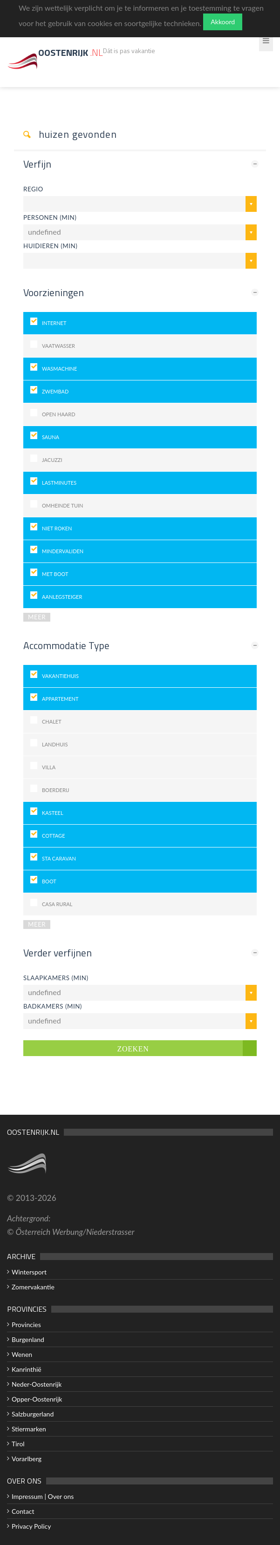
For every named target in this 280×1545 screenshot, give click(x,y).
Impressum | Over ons (43, 1496)
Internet (54, 323)
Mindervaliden (62, 551)
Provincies (26, 1324)
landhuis (55, 744)
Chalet (51, 721)
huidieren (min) (50, 246)
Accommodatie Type (66, 645)
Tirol (18, 1444)
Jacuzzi (52, 460)
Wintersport (29, 1272)
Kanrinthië (26, 1369)
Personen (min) (49, 217)
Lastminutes (59, 483)
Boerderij (55, 790)
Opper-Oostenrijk (37, 1399)
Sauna (50, 437)
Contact (23, 1511)
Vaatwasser (58, 346)
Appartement (60, 699)
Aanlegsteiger (62, 597)
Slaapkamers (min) (56, 978)
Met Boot (55, 574)
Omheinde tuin (62, 505)
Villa (48, 767)
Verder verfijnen (57, 952)
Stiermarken (29, 1429)
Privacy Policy (31, 1526)
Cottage (53, 836)
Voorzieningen (53, 292)
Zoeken (133, 1048)
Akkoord (223, 22)
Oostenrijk (70, 52)
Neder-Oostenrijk (36, 1384)
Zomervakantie (33, 1287)
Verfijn (37, 163)
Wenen (22, 1354)
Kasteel (52, 813)
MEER (37, 617)
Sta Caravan (59, 858)
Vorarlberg (26, 1459)
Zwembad (55, 391)
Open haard (58, 414)
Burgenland (28, 1339)
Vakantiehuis (60, 676)
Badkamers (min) (52, 1006)
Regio (33, 189)
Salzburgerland (33, 1414)
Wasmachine (59, 369)
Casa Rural (57, 904)
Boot (49, 881)
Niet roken (57, 528)
